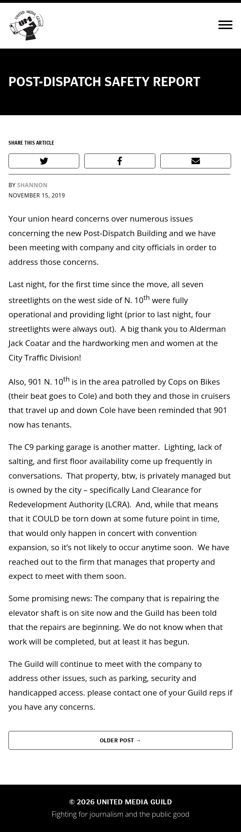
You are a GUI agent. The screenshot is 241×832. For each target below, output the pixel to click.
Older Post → (121, 740)
